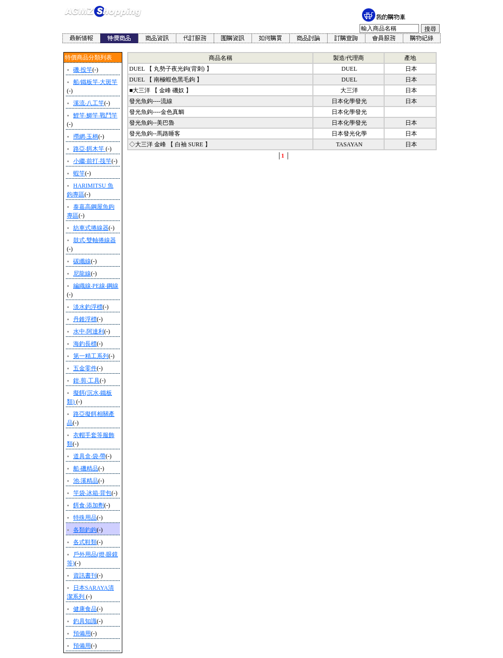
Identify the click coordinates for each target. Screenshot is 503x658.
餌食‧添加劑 (88, 505)
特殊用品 (85, 517)
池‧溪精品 (85, 480)
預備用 (82, 633)
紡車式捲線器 (91, 227)
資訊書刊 (85, 575)
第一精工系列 (91, 356)
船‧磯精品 (85, 468)
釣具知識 (85, 621)
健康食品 (85, 608)
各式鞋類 (85, 542)
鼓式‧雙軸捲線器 (94, 240)
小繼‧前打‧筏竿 (92, 161)
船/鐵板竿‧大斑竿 (95, 82)
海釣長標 (85, 343)
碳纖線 (82, 261)
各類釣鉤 (85, 529)
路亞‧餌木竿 (89, 148)
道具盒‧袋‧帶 (89, 456)
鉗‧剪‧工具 (86, 380)
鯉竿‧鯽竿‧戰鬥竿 (95, 115)
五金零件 (85, 368)
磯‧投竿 (82, 69)
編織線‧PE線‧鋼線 (95, 285)
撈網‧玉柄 (85, 136)
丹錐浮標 (85, 319)
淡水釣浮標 (88, 306)
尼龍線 (82, 273)
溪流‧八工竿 (88, 103)
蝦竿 (79, 173)
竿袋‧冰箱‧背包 (92, 493)
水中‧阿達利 (88, 331)
